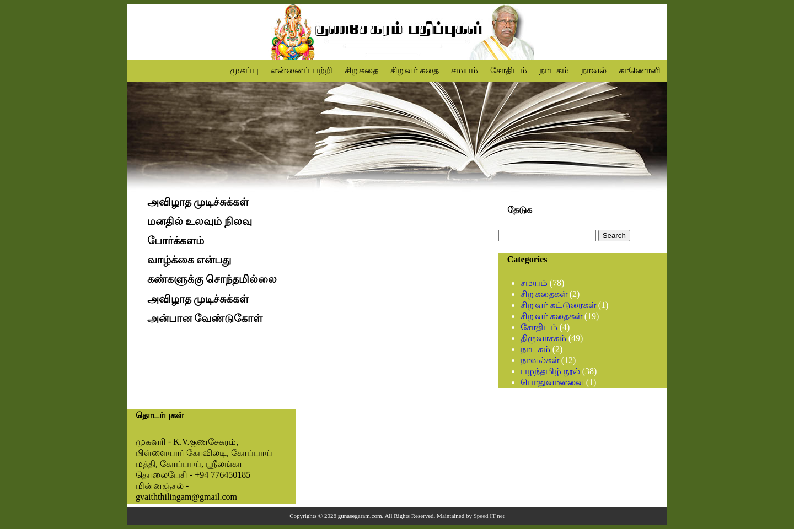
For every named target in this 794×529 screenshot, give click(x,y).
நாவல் (594, 70)
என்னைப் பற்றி (301, 70)
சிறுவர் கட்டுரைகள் (558, 305)
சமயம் (464, 70)
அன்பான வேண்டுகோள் (205, 318)
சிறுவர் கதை (414, 70)
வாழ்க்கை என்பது (189, 260)
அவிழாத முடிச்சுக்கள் (198, 202)
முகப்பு (244, 70)
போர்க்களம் (175, 240)
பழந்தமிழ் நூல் (550, 371)
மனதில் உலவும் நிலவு (199, 221)
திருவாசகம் (543, 338)
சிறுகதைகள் (544, 294)
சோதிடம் (508, 70)
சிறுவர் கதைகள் (551, 316)
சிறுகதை (361, 70)
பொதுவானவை (552, 382)
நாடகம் (554, 70)
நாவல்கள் (540, 360)
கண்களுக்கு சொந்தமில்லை (212, 279)
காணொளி (640, 70)
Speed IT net (489, 515)
